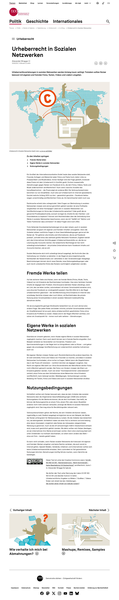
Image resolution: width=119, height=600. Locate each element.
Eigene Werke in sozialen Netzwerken (44, 163)
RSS (53, 588)
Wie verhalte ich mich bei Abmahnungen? (28, 552)
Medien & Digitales (29, 28)
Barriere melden (79, 588)
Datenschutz (25, 588)
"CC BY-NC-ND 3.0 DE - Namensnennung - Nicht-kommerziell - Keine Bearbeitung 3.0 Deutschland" (68, 462)
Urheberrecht (52, 28)
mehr (87, 3)
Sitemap (36, 588)
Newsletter (45, 588)
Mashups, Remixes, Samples (83, 550)
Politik (19, 28)
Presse (68, 588)
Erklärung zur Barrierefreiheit (98, 588)
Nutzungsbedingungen (38, 166)
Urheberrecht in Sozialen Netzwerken (79, 28)
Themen (11, 28)
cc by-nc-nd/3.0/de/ (46, 151)
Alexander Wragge (21, 61)
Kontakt (60, 588)
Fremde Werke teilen (37, 160)
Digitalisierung (41, 28)
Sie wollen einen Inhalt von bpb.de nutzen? (62, 484)
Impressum (15, 588)
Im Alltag (62, 28)
